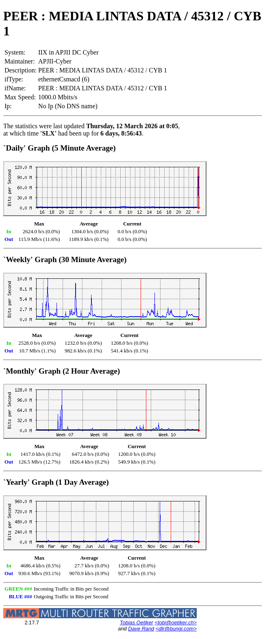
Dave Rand (141, 629)
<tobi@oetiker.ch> (175, 622)
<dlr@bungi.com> (176, 629)
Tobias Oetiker (136, 622)
